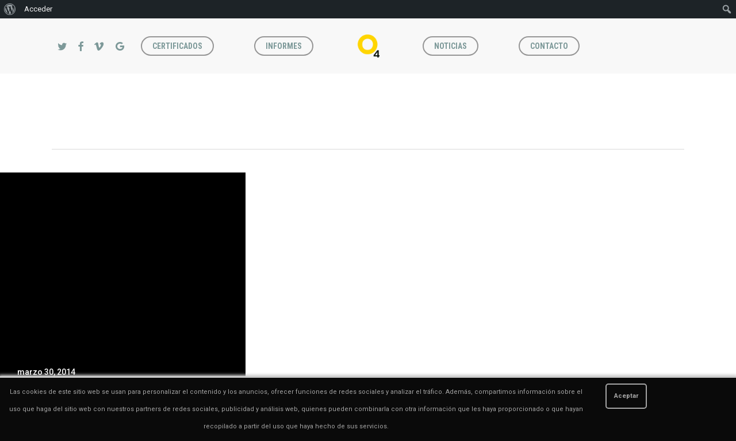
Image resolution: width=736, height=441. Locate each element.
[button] (714, 24)
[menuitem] (10, 9)
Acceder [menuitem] (38, 9)
